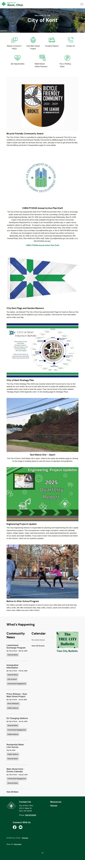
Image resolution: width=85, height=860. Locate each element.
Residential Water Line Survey (15, 745)
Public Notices (13, 708)
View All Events (38, 646)
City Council (12, 679)
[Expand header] (82, 4)
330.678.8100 (30, 815)
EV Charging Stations (17, 718)
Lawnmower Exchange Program (16, 646)
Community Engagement (17, 683)
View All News (12, 792)
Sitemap (53, 806)
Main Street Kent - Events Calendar (15, 770)
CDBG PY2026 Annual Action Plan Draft (42, 245)
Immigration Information (12, 666)
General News (13, 655)
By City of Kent (12, 651)
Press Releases (13, 703)
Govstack (17, 844)
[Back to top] (42, 853)
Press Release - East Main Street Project (17, 695)
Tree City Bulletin (67, 651)
